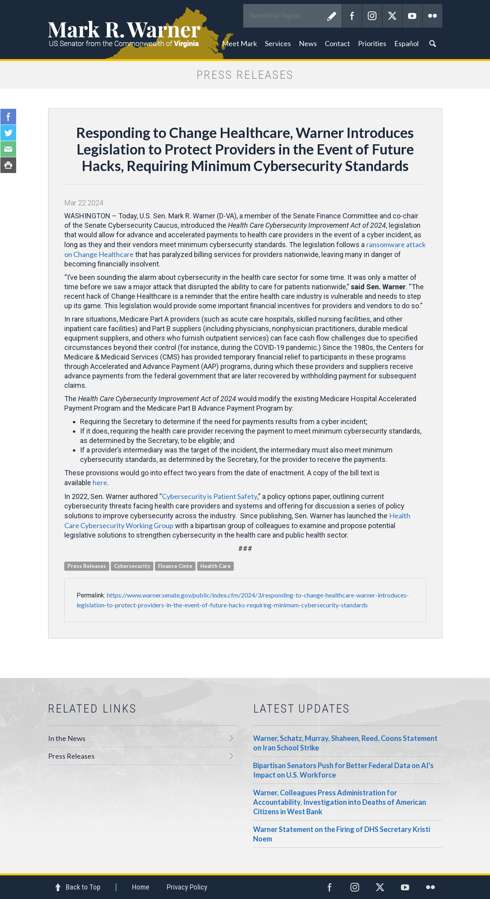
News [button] (308, 43)
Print (8, 165)
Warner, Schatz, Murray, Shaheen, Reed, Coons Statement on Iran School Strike (345, 743)
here (100, 482)
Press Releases (71, 756)
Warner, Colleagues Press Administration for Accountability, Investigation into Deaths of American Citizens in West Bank (339, 802)
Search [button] (432, 43)
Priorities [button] (372, 43)
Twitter (392, 16)
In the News (67, 738)
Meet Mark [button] (239, 43)
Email (8, 149)
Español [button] (406, 43)
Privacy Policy (187, 887)
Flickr (432, 16)
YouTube (412, 16)
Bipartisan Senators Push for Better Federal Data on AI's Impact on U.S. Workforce (343, 770)
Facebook (352, 16)
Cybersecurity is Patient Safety (209, 496)
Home (140, 887)
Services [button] (278, 43)
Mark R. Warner (245, 29)
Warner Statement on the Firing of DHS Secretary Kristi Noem (341, 834)
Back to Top (83, 887)
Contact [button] (337, 43)
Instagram (372, 16)
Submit (332, 16)
